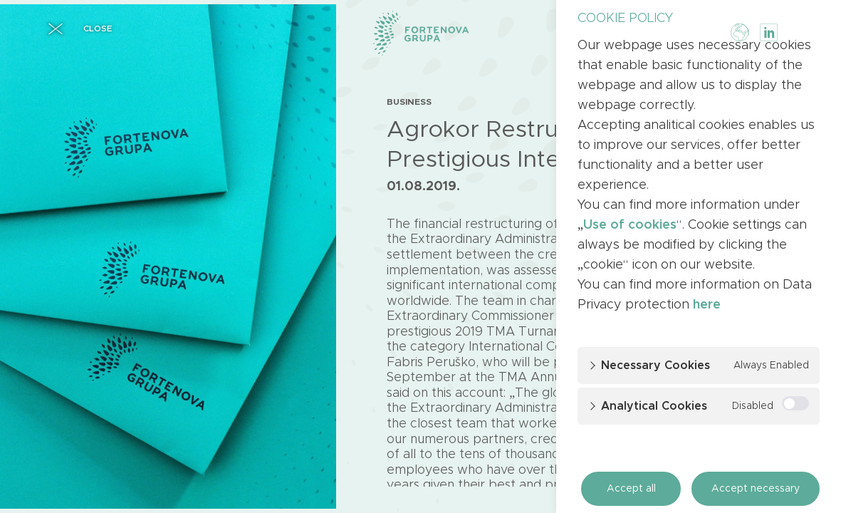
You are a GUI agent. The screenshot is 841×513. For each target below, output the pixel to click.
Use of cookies (630, 225)
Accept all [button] (631, 489)
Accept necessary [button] (755, 489)
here (707, 305)
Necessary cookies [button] (655, 365)
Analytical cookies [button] (654, 406)
